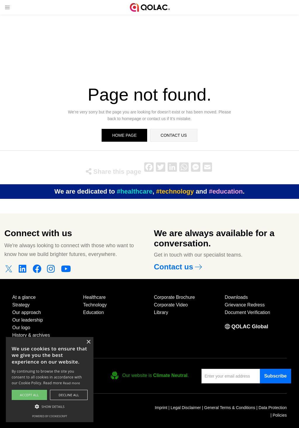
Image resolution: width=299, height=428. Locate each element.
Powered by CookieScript (49, 416)
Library (161, 312)
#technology (175, 191)
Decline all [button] (69, 395)
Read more (71, 383)
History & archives (31, 335)
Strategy (21, 304)
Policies (280, 415)
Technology (95, 304)
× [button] (88, 342)
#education (226, 191)
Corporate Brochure (174, 297)
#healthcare (134, 191)
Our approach (26, 312)
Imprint (161, 407)
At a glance (24, 297)
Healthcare (94, 297)
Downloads (236, 297)
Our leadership (27, 320)
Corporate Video (171, 304)
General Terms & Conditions (229, 407)
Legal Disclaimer (186, 407)
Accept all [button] (29, 395)
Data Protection (273, 407)
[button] (50, 407)
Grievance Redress (245, 304)
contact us (174, 135)
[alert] (49, 379)
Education (93, 312)
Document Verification (247, 312)
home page (124, 135)
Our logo (21, 327)
